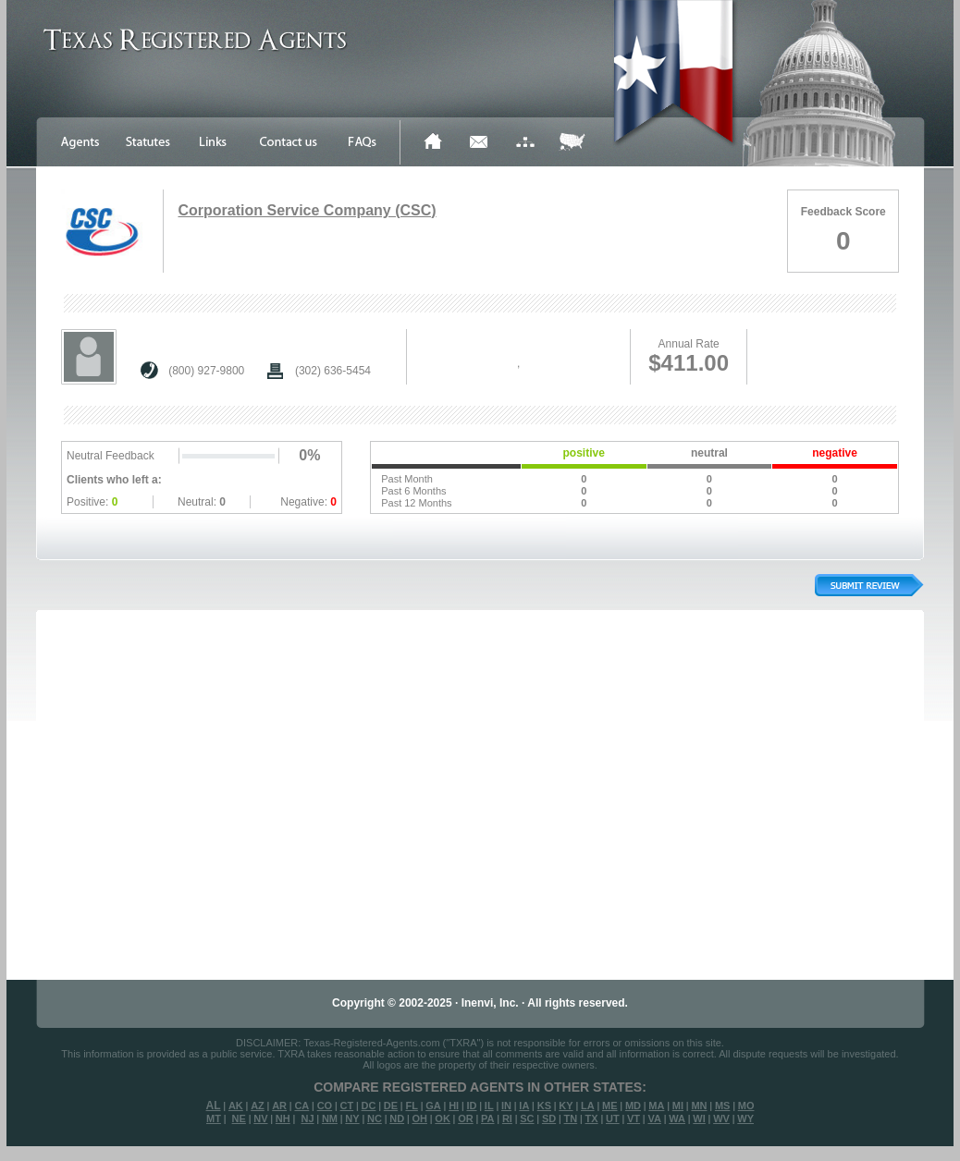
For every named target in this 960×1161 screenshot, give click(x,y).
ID (471, 1105)
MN (699, 1105)
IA (524, 1105)
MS (723, 1105)
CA (301, 1105)
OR (466, 1118)
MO (746, 1105)
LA (588, 1105)
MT (213, 1118)
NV (260, 1118)
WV (721, 1118)
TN (571, 1118)
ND (396, 1118)
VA (653, 1118)
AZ (258, 1105)
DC (369, 1105)
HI (454, 1105)
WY (745, 1118)
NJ (307, 1118)
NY (352, 1118)
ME (610, 1105)
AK (235, 1105)
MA (656, 1105)
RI (507, 1118)
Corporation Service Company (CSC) (307, 210)
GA (433, 1105)
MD (633, 1105)
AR (279, 1105)
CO (325, 1105)
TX (591, 1118)
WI (699, 1118)
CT (347, 1105)
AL (213, 1105)
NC (374, 1118)
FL (411, 1105)
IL (489, 1105)
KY (565, 1105)
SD (549, 1118)
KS (544, 1105)
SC (527, 1118)
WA (677, 1118)
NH (283, 1118)
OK (442, 1118)
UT (613, 1118)
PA (487, 1118)
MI (677, 1105)
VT (633, 1118)
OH (419, 1118)
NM (330, 1118)
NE (239, 1118)
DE (391, 1105)
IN (506, 1105)
